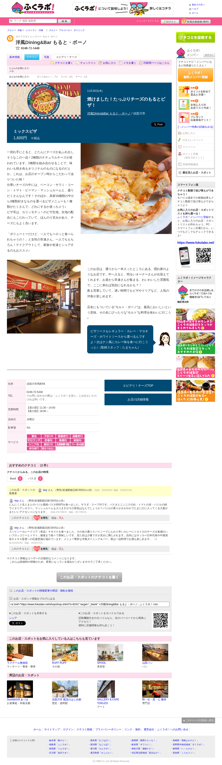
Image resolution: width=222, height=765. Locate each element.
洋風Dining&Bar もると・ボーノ (109, 113)
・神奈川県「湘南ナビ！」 (142, 748)
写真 (46, 57)
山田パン (147, 662)
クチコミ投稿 (84, 729)
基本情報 (14, 57)
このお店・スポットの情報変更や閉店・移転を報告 (43, 590)
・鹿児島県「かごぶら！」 (101, 753)
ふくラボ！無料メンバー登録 (195, 75)
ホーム (195, 13)
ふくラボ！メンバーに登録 (193, 217)
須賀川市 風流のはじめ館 (66, 699)
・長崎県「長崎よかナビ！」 (185, 740)
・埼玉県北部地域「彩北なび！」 (145, 753)
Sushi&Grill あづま (17, 699)
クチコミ (32, 57)
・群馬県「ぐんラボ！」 (59, 748)
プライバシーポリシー (108, 729)
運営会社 (149, 729)
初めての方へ (198, 4)
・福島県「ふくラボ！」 (59, 744)
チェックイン (88, 62)
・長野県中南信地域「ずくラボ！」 (188, 744)
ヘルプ (195, 9)
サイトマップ (52, 729)
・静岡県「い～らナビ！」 (184, 748)
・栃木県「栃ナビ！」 (58, 740)
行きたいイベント (193, 140)
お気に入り (109, 62)
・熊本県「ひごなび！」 (100, 740)
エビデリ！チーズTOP (138, 385)
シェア (13, 618)
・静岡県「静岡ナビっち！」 (143, 740)
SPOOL (101, 662)
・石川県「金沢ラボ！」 (59, 753)
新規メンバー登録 (196, 21)
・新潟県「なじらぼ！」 (100, 744)
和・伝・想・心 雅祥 (154, 699)
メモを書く (129, 62)
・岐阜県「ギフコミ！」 (141, 744)
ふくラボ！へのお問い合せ (172, 729)
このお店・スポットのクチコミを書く (89, 577)
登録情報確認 (190, 164)
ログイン (170, 21)
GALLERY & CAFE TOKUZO (108, 701)
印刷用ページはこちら (157, 62)
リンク (128, 729)
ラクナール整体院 (17, 662)
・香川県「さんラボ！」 (100, 748)
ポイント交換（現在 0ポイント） (194, 155)
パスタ (35, 478)
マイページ (189, 147)
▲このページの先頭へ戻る (198, 720)
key (45, 490)
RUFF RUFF (59, 662)
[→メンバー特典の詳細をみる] (195, 126)
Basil (16, 478)
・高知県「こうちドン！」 (184, 753)
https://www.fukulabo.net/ (195, 242)
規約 (137, 729)
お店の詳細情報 (138, 399)
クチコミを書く (64, 62)
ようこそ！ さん (148, 21)
